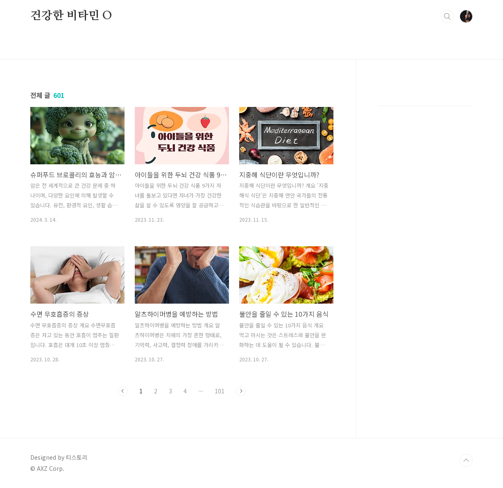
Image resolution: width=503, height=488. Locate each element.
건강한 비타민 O (71, 16)
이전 (123, 391)
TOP (466, 460)
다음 (241, 391)
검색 (447, 16)
